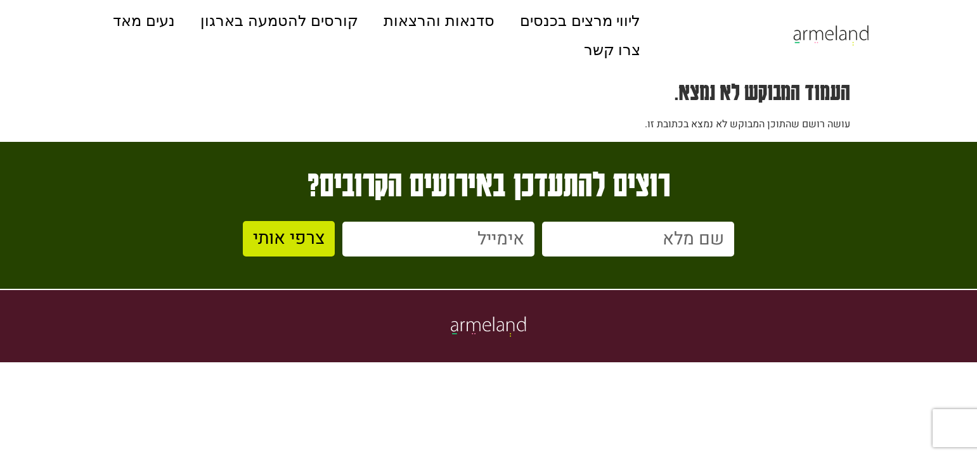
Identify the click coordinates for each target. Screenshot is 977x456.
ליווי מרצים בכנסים (580, 20)
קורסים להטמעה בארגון (279, 20)
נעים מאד (144, 20)
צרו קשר (612, 49)
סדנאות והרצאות (439, 20)
